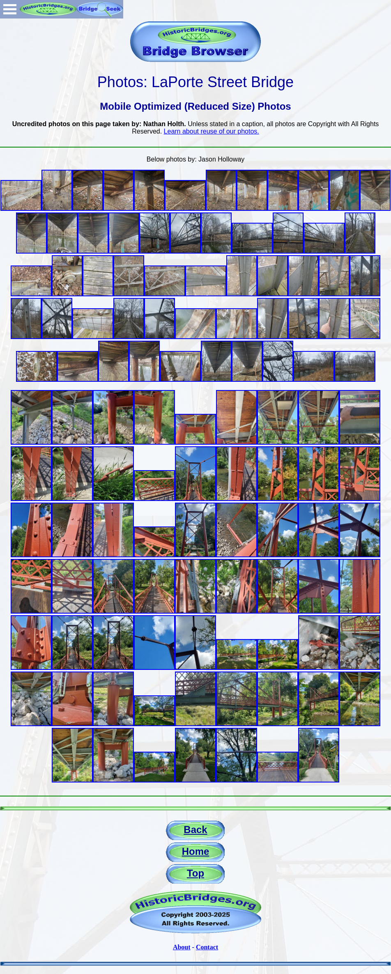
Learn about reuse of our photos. (211, 131)
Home (195, 851)
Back (195, 829)
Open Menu (10, 9)
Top (195, 873)
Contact (207, 947)
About (182, 947)
